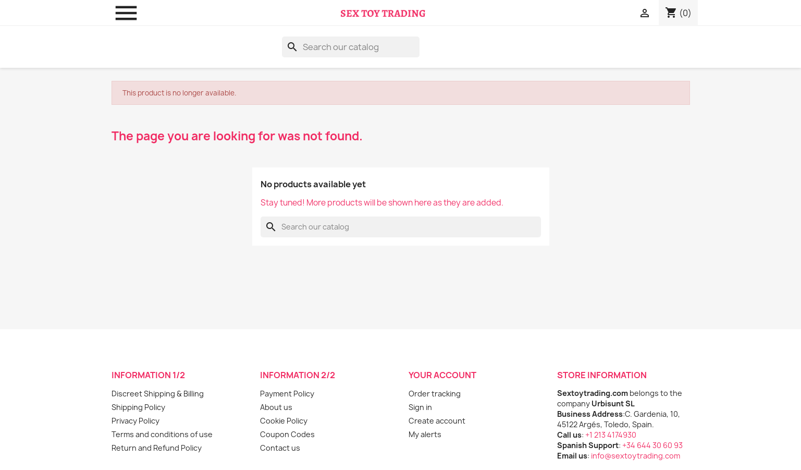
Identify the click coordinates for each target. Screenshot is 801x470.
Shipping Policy (138, 407)
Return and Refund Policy (157, 448)
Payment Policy (287, 394)
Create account (437, 421)
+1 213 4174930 (610, 435)
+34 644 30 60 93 (652, 445)
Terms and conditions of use (162, 434)
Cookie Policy (283, 421)
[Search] (351, 47)
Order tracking (435, 394)
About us (276, 407)
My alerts (425, 434)
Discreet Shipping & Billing (158, 394)
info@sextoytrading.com (635, 456)
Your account (442, 375)
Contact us (280, 448)
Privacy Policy (135, 421)
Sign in (420, 407)
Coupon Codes (287, 434)
